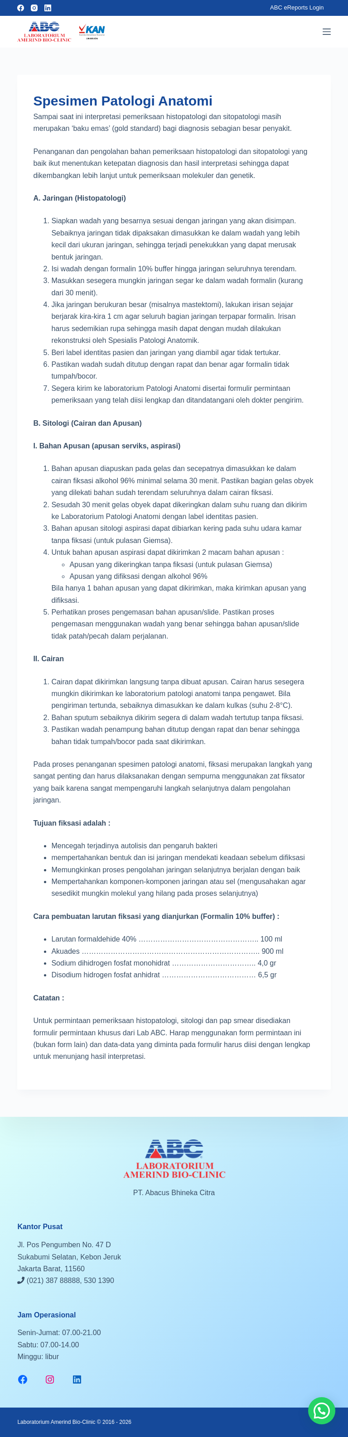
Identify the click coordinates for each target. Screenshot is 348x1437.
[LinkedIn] (47, 8)
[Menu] (327, 32)
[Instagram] (34, 8)
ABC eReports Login (297, 7)
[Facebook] (20, 8)
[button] (321, 1410)
